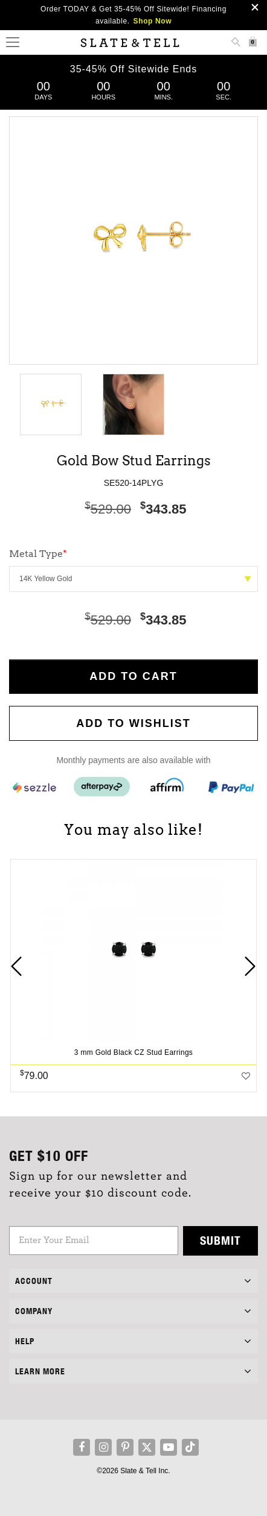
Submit (220, 1240)
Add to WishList (133, 723)
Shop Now (153, 21)
